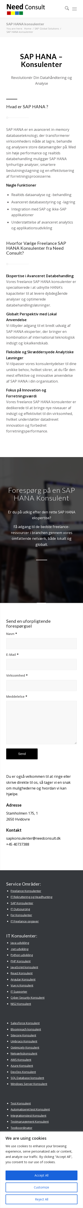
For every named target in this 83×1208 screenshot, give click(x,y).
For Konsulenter (21, 915)
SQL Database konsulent (27, 1078)
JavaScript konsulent (24, 967)
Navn (11, 633)
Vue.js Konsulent (22, 985)
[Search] (64, 9)
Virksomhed (17, 675)
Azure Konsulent (22, 1066)
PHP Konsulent (21, 961)
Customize (41, 1187)
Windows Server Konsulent (29, 1084)
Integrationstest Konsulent (28, 1116)
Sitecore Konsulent (23, 1035)
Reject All (41, 1199)
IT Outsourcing (20, 909)
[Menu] (74, 9)
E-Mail (12, 654)
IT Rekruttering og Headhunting (31, 897)
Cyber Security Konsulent (27, 998)
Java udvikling (20, 943)
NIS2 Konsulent (21, 1004)
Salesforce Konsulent (25, 1023)
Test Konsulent (21, 1103)
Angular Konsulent (23, 979)
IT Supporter (19, 992)
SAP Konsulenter (22, 903)
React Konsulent (22, 973)
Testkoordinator (21, 1128)
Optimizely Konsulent (25, 1047)
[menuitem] (64, 9)
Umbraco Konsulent (24, 1041)
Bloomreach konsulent (26, 1029)
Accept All (41, 1175)
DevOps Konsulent (23, 1072)
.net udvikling (19, 949)
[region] (41, 1169)
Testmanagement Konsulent (30, 1122)
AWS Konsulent (21, 1060)
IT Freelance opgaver (25, 921)
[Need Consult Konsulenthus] (34, 9)
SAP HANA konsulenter (25, 24)
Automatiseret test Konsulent (30, 1109)
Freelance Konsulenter (26, 891)
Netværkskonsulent (24, 1053)
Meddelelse (16, 696)
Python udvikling (22, 955)
